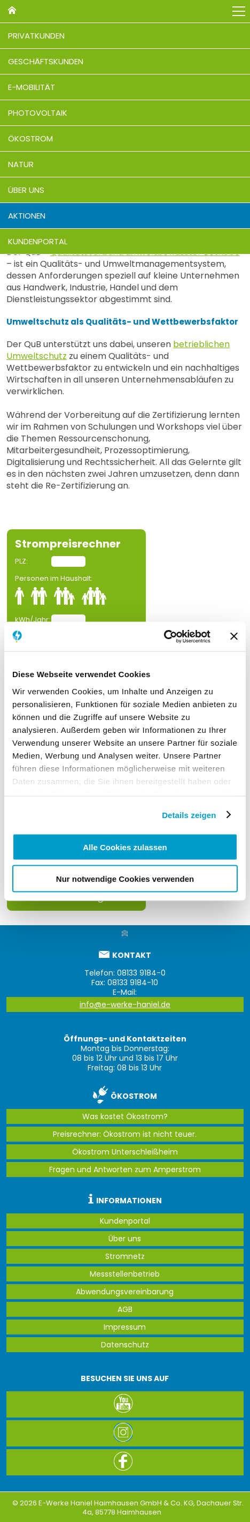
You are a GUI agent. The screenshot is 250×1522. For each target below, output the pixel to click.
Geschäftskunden (45, 61)
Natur (21, 164)
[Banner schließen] (234, 636)
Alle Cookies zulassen (125, 847)
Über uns (26, 190)
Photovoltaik (37, 112)
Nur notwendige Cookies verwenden (125, 878)
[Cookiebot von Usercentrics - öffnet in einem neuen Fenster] (163, 636)
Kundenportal (37, 241)
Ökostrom (30, 138)
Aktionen (26, 215)
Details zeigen (189, 814)
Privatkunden (36, 35)
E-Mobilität (31, 87)
